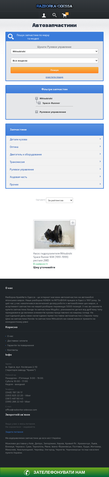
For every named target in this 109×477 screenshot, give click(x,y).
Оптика (14, 146)
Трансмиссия (17, 161)
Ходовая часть (18, 176)
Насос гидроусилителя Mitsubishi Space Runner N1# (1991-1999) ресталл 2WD (52, 257)
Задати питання (14, 431)
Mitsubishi (46, 98)
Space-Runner (51, 103)
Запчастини (18, 129)
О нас (10, 336)
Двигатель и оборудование (26, 154)
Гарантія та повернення (20, 345)
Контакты (12, 349)
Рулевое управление (53, 111)
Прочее (14, 184)
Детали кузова (18, 139)
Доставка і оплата (17, 340)
